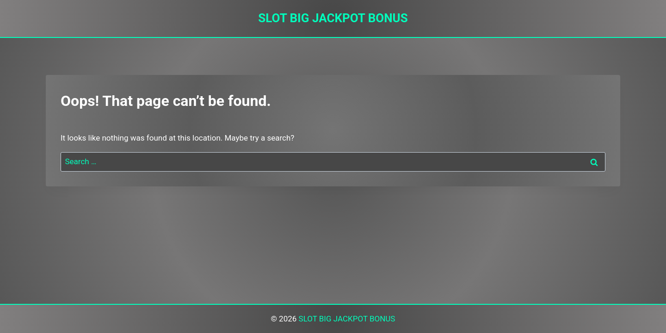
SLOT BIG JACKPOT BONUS (347, 318)
